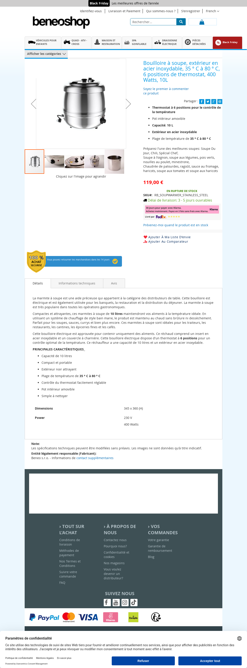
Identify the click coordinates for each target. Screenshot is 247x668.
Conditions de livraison (69, 542)
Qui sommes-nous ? (160, 11)
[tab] (38, 283)
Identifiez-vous (91, 11)
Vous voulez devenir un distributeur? (113, 573)
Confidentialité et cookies (116, 554)
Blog (151, 557)
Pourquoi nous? (115, 546)
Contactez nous (115, 540)
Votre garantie (158, 540)
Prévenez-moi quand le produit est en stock (175, 225)
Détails (38, 283)
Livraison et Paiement (124, 11)
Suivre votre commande (68, 574)
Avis (114, 283)
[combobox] (158, 21)
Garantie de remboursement (160, 548)
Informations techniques (77, 283)
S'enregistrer (190, 11)
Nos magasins (114, 563)
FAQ (62, 582)
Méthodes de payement (69, 552)
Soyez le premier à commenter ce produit (166, 91)
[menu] (136, 43)
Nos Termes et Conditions (70, 563)
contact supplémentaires (95, 458)
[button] (33, 104)
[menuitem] (43, 42)
